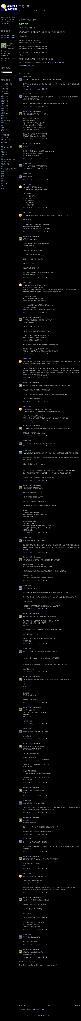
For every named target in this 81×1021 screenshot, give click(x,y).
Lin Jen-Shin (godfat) (30, 111)
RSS (13, 35)
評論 (2, 166)
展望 (2, 174)
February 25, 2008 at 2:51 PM (35, 533)
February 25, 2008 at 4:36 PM (35, 834)
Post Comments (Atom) (36, 1009)
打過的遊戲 (5, 23)
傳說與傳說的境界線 (7, 169)
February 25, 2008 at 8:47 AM (35, 312)
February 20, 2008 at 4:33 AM (35, 158)
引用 (2, 96)
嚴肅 (2, 118)
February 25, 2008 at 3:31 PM (35, 672)
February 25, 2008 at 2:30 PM (35, 445)
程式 (2, 86)
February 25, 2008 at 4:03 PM (35, 795)
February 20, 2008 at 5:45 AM (35, 169)
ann (2, 142)
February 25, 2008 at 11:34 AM (35, 377)
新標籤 (3, 113)
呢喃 (2, 108)
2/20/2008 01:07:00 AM (54, 62)
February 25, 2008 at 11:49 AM (35, 401)
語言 (2, 157)
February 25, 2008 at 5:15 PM (35, 868)
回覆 (2, 132)
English (3, 94)
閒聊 (2, 89)
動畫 (2, 125)
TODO (3, 137)
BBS (2, 186)
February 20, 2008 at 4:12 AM (35, 89)
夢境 (2, 130)
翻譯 (2, 176)
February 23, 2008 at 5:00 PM (35, 277)
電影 (2, 181)
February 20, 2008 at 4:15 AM (35, 106)
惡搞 (2, 171)
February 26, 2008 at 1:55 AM (35, 944)
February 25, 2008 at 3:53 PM (35, 739)
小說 (2, 144)
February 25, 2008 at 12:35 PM (35, 421)
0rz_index (4, 183)
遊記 (2, 178)
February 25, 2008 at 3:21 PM (35, 643)
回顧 (2, 103)
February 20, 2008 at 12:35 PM (35, 179)
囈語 (2, 115)
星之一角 (3, 140)
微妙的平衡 (23, 24)
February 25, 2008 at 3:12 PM (35, 609)
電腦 (2, 98)
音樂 (2, 106)
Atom (8, 35)
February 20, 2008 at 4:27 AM (35, 139)
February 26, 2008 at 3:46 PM (35, 957)
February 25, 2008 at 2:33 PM (35, 480)
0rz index (5, 19)
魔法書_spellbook (6, 159)
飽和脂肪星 (4, 135)
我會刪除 (3, 161)
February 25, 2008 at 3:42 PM (35, 702)
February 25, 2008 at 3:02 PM (35, 552)
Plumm (25, 184)
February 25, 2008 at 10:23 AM (35, 354)
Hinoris (25, 77)
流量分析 (3, 164)
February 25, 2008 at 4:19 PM (35, 812)
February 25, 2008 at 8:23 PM (35, 929)
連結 (2, 188)
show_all (4, 84)
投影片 (3, 154)
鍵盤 (2, 152)
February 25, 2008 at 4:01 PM (35, 782)
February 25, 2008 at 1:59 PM (35, 436)
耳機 (2, 127)
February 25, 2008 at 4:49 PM (35, 851)
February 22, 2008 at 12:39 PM (35, 231)
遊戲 (2, 91)
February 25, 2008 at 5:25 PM (35, 892)
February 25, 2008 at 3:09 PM (35, 580)
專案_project (5, 147)
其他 (2, 111)
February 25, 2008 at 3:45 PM (35, 724)
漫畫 (2, 123)
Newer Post (22, 1005)
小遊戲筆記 (8, 21)
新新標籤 (3, 120)
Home (50, 1005)
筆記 (2, 101)
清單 (2, 149)
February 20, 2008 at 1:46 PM (35, 207)
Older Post (76, 1005)
